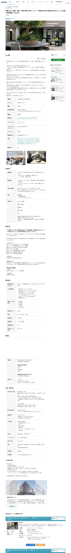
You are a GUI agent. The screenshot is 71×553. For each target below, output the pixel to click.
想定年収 (20, 108)
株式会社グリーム (10, 18)
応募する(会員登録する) (58, 59)
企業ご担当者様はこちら (59, 2)
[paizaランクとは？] (64, 55)
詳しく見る (61, 520)
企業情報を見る (12, 501)
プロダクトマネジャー (55, 67)
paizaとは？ (52, 2)
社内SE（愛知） (54, 76)
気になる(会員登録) (31, 539)
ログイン (66, 3)
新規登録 (69, 3)
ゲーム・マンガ (41, 2)
